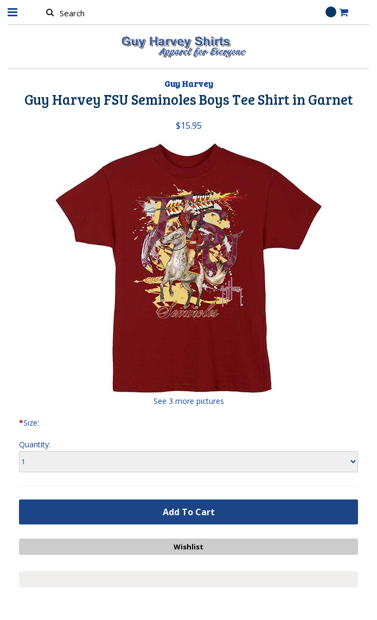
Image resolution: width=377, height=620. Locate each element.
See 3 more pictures (189, 401)
